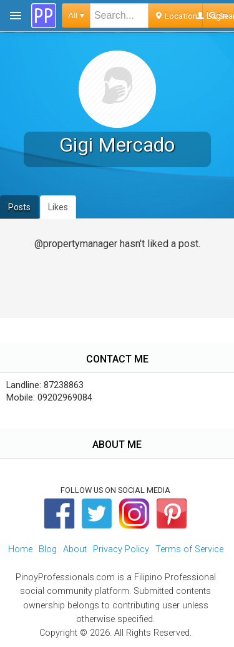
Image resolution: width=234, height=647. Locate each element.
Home (20, 549)
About (75, 549)
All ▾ (76, 15)
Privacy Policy (121, 549)
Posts (19, 207)
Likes (58, 207)
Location (175, 16)
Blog (48, 549)
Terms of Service (189, 549)
